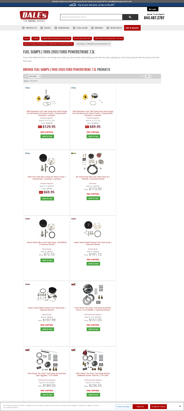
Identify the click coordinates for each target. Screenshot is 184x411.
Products (31, 27)
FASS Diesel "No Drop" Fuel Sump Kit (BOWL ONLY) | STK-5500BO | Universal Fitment (144, 181)
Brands (99, 27)
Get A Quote (132, 27)
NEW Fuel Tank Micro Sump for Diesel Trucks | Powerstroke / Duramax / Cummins (110, 113)
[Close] (180, 406)
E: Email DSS (27, 330)
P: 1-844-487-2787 (30, 323)
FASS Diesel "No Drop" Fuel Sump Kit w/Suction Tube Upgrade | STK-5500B (41, 248)
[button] (99, 17)
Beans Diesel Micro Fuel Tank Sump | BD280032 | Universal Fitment (41, 180)
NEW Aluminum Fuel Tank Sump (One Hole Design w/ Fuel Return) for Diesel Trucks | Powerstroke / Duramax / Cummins (41, 113)
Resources (116, 27)
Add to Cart (42, 136)
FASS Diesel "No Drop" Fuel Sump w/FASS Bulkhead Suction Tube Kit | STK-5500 (75, 248)
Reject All (140, 407)
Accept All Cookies (158, 407)
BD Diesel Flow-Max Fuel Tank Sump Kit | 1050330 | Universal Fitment (144, 113)
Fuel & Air (82, 27)
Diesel (47, 27)
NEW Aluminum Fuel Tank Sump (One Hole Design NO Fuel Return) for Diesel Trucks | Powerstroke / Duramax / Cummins (75, 113)
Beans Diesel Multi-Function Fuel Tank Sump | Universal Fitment (75, 180)
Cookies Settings (123, 407)
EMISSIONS (63, 27)
